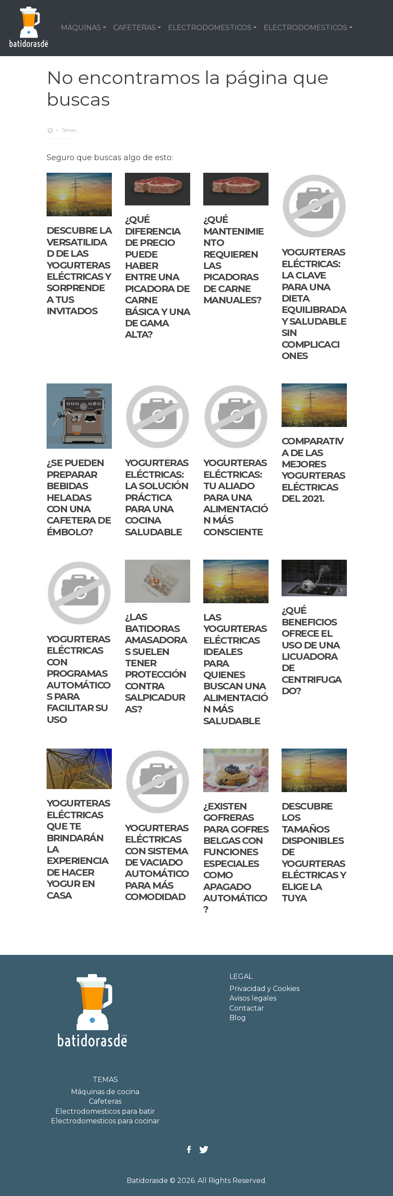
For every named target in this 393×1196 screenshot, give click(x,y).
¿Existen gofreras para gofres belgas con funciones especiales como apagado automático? (236, 858)
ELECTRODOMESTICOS (210, 28)
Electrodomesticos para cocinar (105, 1121)
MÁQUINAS (81, 28)
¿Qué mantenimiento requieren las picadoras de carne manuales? (233, 260)
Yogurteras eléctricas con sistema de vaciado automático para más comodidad (157, 862)
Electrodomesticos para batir (105, 1111)
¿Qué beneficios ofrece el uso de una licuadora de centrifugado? (312, 651)
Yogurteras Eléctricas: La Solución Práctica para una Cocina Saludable (156, 497)
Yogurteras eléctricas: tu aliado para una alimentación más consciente (235, 497)
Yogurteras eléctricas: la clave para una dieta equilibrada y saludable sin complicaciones (314, 304)
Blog (237, 1018)
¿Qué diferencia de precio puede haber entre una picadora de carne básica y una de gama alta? (157, 277)
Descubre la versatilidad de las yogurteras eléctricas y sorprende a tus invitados (79, 271)
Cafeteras (105, 1101)
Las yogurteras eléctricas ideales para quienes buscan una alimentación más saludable (235, 669)
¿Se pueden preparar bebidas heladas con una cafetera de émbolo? (79, 497)
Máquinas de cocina (105, 1092)
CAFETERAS (134, 28)
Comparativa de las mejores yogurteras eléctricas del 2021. (313, 469)
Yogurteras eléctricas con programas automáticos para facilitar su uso (79, 679)
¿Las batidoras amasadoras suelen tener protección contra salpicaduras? (156, 663)
